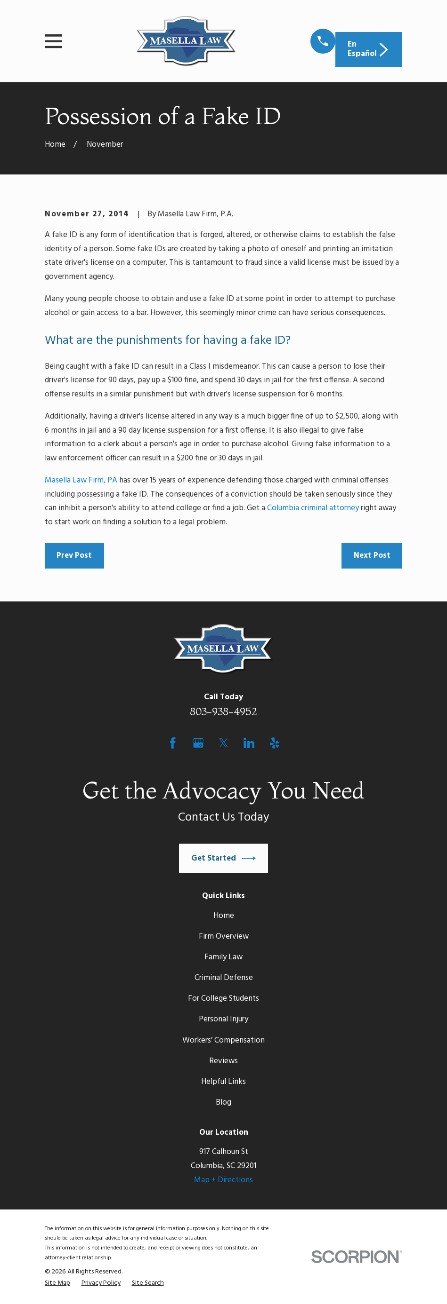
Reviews (223, 1061)
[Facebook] (173, 743)
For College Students (223, 998)
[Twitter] (223, 743)
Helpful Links (223, 1081)
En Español (369, 49)
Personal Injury (223, 1019)
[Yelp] (274, 743)
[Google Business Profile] (198, 743)
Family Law (223, 957)
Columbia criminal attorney (313, 508)
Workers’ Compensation (223, 1040)
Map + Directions (223, 1180)
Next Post (372, 555)
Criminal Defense (224, 978)
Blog (223, 1102)
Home (223, 915)
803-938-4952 (223, 711)
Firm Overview (224, 936)
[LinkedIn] (249, 743)
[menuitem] (57, 1283)
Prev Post (74, 555)
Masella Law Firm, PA (81, 480)
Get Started (223, 858)
